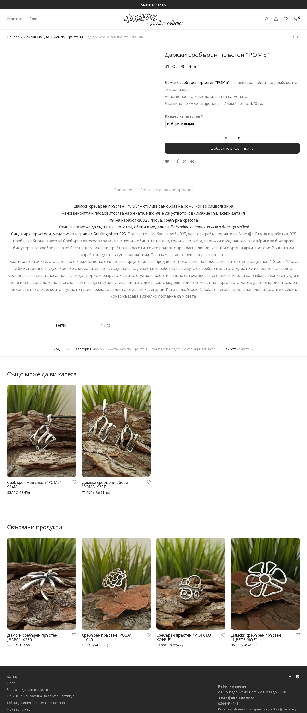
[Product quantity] (232, 138)
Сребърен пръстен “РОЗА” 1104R (106, 632)
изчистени (245, 343)
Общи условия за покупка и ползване (38, 697)
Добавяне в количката (232, 148)
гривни (85, 228)
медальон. (160, 221)
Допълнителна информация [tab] (166, 184)
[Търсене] (266, 19)
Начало (13, 37)
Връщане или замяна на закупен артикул (40, 691)
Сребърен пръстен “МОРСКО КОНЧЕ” (183, 632)
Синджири (21, 228)
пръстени (42, 228)
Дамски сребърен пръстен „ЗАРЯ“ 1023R (32, 632)
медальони (63, 228)
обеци (140, 221)
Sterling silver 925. (111, 228)
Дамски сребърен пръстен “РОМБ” (197, 82)
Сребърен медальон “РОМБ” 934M (34, 479)
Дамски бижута (36, 37)
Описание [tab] (123, 184)
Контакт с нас (18, 704)
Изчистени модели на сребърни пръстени (185, 343)
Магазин (15, 18)
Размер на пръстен (184, 116)
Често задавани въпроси (27, 684)
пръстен (124, 221)
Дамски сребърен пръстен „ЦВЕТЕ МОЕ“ (256, 632)
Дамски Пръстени (68, 37)
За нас (12, 671)
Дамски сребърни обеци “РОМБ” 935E (105, 479)
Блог (33, 18)
